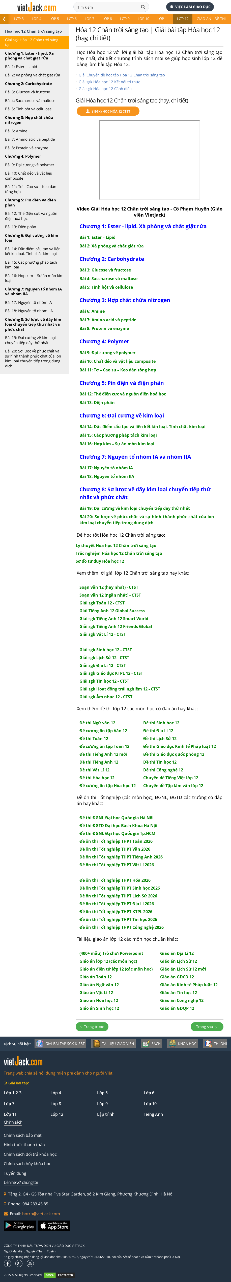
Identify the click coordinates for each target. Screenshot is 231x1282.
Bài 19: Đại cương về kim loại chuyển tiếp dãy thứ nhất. (30, 340)
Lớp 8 (107, 18)
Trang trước (92, 1026)
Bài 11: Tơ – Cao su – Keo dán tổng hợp (30, 189)
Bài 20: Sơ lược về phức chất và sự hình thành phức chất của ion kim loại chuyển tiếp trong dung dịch (33, 358)
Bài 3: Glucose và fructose (27, 91)
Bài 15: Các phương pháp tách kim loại (31, 265)
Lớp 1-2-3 (12, 1093)
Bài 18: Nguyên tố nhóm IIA (29, 310)
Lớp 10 (143, 18)
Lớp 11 (163, 18)
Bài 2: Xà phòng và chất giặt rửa (32, 74)
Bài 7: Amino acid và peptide (30, 139)
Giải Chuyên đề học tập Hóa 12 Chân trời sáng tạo (122, 74)
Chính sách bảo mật (23, 1135)
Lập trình (105, 1114)
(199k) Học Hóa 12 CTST (108, 111)
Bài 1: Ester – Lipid (21, 66)
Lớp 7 (89, 18)
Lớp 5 (54, 18)
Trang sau (207, 1026)
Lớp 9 (125, 18)
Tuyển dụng (15, 1173)
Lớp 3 (19, 18)
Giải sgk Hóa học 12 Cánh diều (105, 88)
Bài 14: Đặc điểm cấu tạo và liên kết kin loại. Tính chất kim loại (33, 251)
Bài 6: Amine (16, 130)
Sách (151, 1043)
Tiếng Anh (153, 1114)
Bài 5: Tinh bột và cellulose (28, 108)
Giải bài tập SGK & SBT (60, 1043)
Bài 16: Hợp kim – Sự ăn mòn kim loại (34, 278)
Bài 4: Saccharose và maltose (30, 100)
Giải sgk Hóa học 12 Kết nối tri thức (109, 81)
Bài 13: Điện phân (20, 226)
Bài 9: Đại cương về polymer (29, 164)
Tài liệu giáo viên (113, 1043)
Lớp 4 (36, 18)
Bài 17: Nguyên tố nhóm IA (28, 302)
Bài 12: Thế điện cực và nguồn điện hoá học (31, 216)
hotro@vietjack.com (41, 1213)
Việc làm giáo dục (190, 6)
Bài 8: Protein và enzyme (26, 147)
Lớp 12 (183, 18)
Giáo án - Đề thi (211, 18)
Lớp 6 (72, 18)
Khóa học (182, 1043)
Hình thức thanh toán (24, 1144)
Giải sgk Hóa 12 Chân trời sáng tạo (31, 42)
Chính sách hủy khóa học (27, 1163)
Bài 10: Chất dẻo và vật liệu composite (28, 176)
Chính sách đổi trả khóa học (30, 1154)
